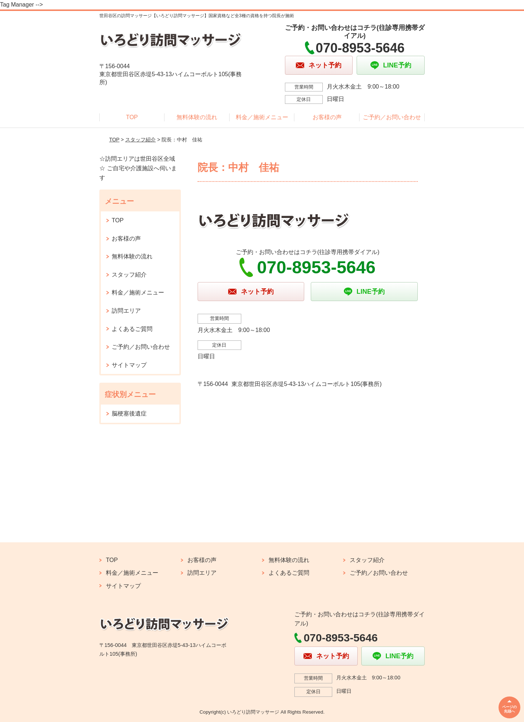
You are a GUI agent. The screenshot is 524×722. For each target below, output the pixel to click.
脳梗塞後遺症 (129, 413)
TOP (132, 117)
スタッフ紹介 (140, 140)
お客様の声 (327, 117)
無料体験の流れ (196, 117)
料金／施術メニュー (262, 117)
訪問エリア (126, 311)
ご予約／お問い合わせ (392, 117)
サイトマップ (129, 365)
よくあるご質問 (132, 329)
